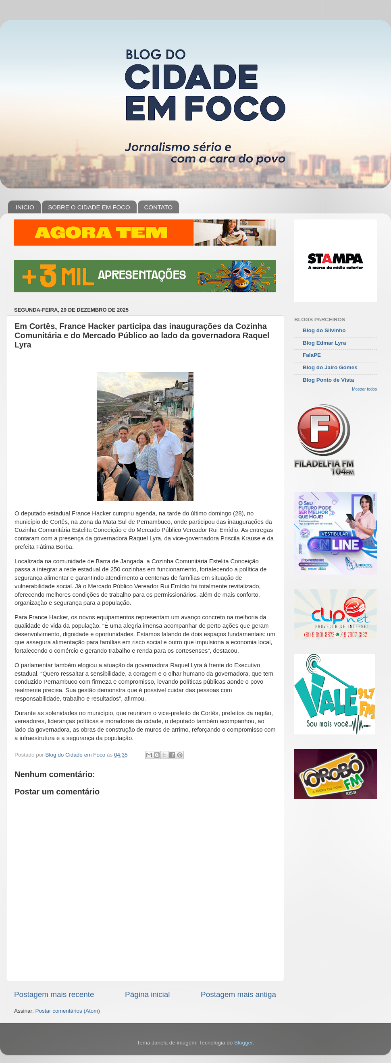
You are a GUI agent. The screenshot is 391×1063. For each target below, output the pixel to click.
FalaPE (312, 355)
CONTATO (158, 207)
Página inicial (147, 994)
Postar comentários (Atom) (67, 1011)
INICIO (25, 207)
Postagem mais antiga (238, 994)
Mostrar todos (364, 389)
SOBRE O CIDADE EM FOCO (89, 207)
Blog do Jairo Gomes (330, 367)
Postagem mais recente (54, 994)
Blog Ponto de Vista (328, 380)
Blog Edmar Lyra (324, 343)
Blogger (243, 1043)
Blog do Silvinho (324, 330)
